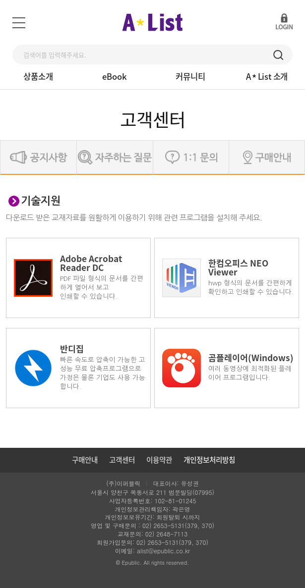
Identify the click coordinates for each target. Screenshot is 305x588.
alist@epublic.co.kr (163, 550)
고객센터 (122, 459)
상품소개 (38, 76)
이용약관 (159, 459)
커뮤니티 (190, 76)
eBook (114, 76)
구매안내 (85, 459)
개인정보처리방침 (209, 459)
